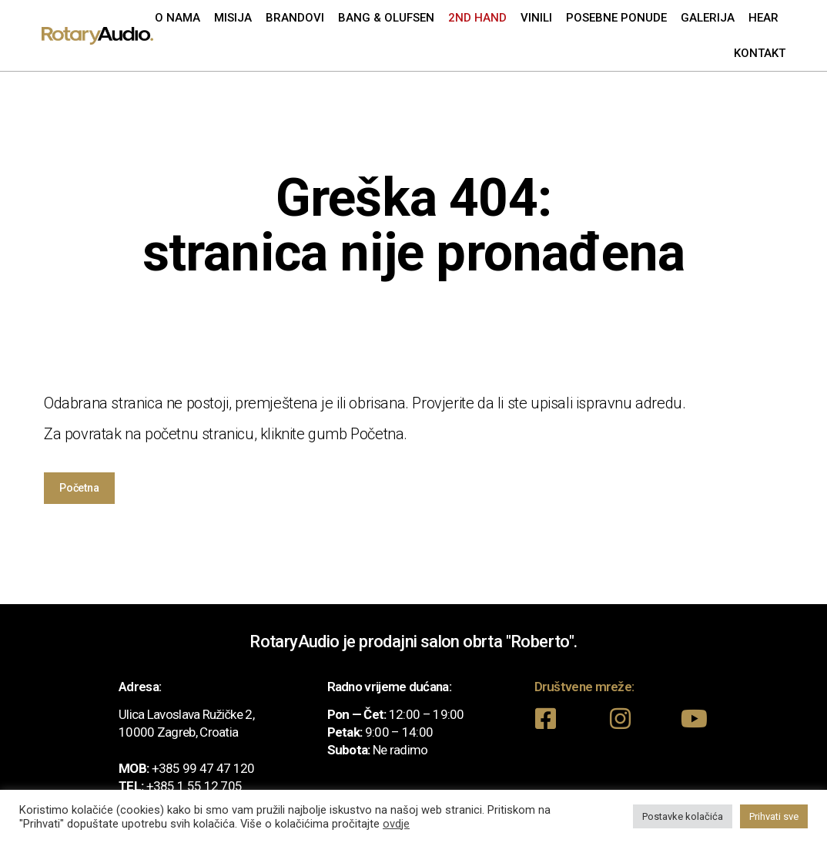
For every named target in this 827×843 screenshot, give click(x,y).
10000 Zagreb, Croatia (178, 732)
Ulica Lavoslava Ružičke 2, (186, 714)
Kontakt (759, 53)
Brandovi (295, 18)
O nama (177, 18)
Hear (763, 18)
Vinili (536, 18)
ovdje (396, 824)
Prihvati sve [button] (774, 816)
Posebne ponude (616, 18)
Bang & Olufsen (386, 18)
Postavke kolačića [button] (682, 816)
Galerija (708, 18)
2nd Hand (477, 18)
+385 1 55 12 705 (194, 786)
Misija (233, 18)
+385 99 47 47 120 (203, 768)
